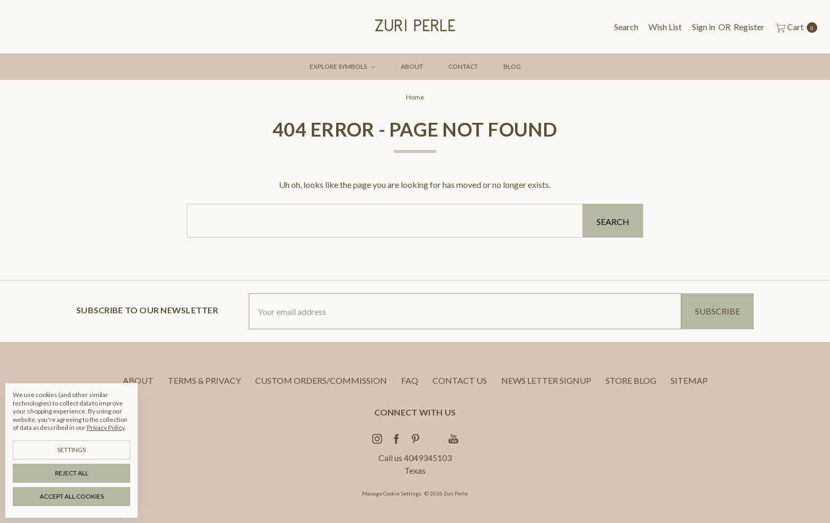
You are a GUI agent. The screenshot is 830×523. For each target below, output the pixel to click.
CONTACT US (459, 380)
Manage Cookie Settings (391, 493)
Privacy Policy (105, 427)
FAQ (409, 380)
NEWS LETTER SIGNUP (546, 380)
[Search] (626, 27)
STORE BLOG (631, 380)
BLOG (512, 66)
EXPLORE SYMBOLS (342, 66)
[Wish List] (665, 27)
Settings (71, 450)
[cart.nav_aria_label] (793, 27)
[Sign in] (703, 27)
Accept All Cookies (72, 496)
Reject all (71, 473)
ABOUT (412, 66)
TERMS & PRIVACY (204, 380)
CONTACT (463, 66)
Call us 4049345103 (415, 458)
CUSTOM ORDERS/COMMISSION (321, 380)
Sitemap (689, 380)
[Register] (749, 27)
